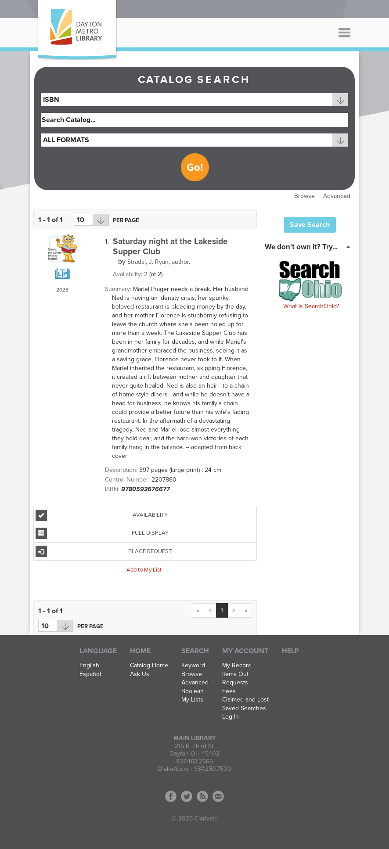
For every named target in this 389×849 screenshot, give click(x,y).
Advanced (336, 196)
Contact (218, 796)
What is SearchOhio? (311, 306)
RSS (202, 796)
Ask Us (139, 674)
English (89, 665)
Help (290, 651)
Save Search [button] (310, 224)
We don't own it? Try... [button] (301, 247)
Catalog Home (149, 665)
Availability (102, 515)
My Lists (192, 699)
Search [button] (195, 651)
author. (158, 262)
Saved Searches (244, 708)
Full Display (102, 533)
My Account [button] (245, 651)
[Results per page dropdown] (91, 220)
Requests (235, 682)
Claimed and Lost (245, 699)
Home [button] (140, 651)
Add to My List (144, 569)
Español (90, 674)
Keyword (193, 665)
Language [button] (98, 651)
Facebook (171, 796)
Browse (304, 196)
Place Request (104, 551)
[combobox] (194, 99)
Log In (230, 716)
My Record (237, 665)
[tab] (310, 246)
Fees (229, 691)
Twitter (187, 796)
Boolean (192, 691)
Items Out (235, 674)
